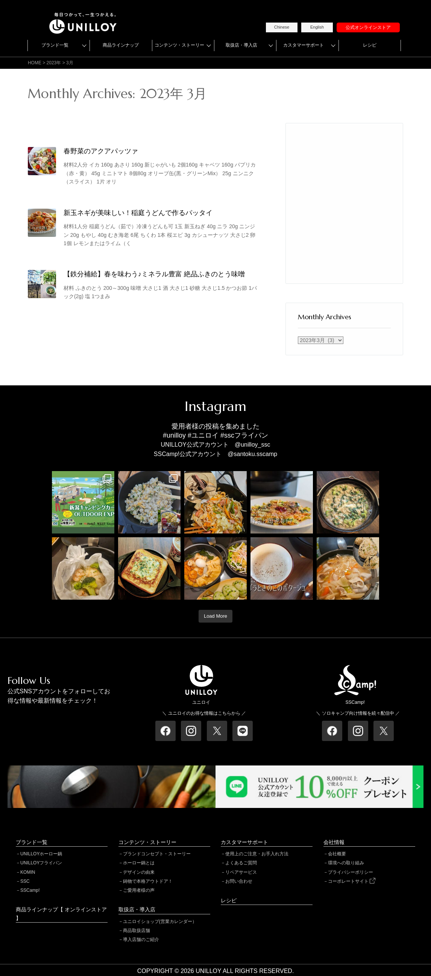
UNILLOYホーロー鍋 (41, 853)
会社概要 (337, 853)
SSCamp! (29, 890)
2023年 (54, 62)
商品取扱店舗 (136, 930)
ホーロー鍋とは (139, 862)
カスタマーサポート (303, 45)
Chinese (281, 27)
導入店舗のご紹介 (141, 939)
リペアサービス (241, 872)
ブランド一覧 (54, 45)
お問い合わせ (238, 881)
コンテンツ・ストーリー (179, 45)
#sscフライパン (244, 435)
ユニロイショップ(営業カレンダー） (160, 921)
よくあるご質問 (241, 862)
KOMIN (27, 872)
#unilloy (174, 435)
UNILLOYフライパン (41, 862)
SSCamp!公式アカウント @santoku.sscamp (215, 454)
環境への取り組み (346, 862)
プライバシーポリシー (350, 872)
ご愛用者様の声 (139, 890)
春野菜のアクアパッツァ (101, 151)
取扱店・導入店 (241, 45)
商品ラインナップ (121, 45)
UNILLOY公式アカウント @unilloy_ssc (215, 444)
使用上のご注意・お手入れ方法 (256, 853)
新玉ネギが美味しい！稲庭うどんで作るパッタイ (138, 212)
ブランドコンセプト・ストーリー (157, 853)
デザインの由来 (139, 872)
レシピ (369, 45)
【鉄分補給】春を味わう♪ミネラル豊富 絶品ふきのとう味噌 (154, 274)
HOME (34, 62)
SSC (25, 881)
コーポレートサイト (351, 881)
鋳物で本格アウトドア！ (148, 881)
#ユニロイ (203, 435)
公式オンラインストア (368, 27)
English (317, 27)
